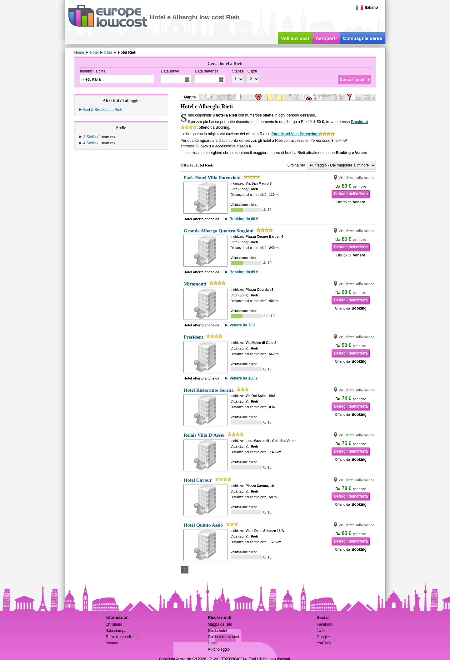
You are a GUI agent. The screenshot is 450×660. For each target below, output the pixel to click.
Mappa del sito (220, 624)
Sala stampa (116, 630)
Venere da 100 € (243, 378)
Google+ (324, 637)
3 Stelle (89, 137)
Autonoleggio (219, 649)
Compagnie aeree (362, 38)
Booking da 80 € (243, 219)
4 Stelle (89, 143)
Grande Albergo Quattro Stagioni (219, 230)
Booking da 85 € (243, 272)
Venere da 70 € (242, 325)
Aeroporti (326, 38)
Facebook (325, 624)
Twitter (322, 630)
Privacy (112, 643)
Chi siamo (114, 624)
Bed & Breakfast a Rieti (102, 109)
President (359, 122)
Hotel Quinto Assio (203, 525)
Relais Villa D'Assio (204, 435)
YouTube (324, 643)
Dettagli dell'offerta (351, 194)
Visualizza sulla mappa (356, 178)
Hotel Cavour (198, 480)
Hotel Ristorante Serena (209, 390)
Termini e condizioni (122, 637)
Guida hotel (217, 630)
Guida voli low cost (223, 637)
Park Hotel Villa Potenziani (295, 134)
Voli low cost (295, 38)
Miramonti (195, 283)
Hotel (212, 643)
